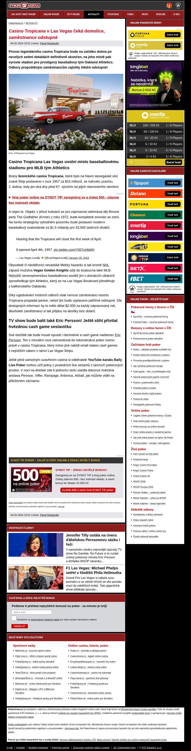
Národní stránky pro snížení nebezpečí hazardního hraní (139, 740)
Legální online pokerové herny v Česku (152, 415)
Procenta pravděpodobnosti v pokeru (151, 360)
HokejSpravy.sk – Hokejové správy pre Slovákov (39, 698)
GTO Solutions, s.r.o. (152, 747)
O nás (10, 747)
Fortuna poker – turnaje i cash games (151, 443)
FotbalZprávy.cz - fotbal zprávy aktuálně (34, 661)
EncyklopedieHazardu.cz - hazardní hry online (93, 661)
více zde (61, 506)
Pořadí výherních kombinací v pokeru (151, 355)
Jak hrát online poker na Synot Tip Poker (153, 437)
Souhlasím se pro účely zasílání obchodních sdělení (57, 619)
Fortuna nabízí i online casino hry (149, 531)
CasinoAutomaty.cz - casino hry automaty (90, 672)
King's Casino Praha (143, 470)
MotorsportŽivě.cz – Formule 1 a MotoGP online (38, 678)
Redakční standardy (38, 747)
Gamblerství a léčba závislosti (147, 514)
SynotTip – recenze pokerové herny (150, 316)
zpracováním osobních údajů (45, 619)
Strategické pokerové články (147, 404)
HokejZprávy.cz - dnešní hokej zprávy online (37, 667)
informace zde (72, 728)
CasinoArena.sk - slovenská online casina (90, 693)
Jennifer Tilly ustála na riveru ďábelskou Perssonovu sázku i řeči (93, 539)
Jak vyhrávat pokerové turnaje (148, 366)
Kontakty (20, 747)
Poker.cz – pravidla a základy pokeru (88, 650)
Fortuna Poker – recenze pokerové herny (153, 322)
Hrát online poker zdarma (145, 421)
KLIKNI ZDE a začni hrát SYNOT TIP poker (88, 490)
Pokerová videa (140, 399)
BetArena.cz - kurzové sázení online (33, 650)
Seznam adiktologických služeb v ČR (77, 740)
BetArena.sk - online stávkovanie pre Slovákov (38, 683)
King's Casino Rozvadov (145, 465)
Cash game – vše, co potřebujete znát (151, 371)
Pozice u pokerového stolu (146, 382)
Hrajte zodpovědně (16, 503)
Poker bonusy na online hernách (149, 426)
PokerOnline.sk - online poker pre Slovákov (91, 698)
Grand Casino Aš (141, 476)
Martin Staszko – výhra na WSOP (149, 498)
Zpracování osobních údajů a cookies (91, 747)
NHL (105, 265)
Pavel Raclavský (49, 43)
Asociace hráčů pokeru (144, 525)
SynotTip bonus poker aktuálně (148, 333)
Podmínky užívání (60, 747)
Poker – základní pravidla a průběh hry (152, 349)
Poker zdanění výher (143, 520)
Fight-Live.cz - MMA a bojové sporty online (36, 656)
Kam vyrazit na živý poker (145, 454)
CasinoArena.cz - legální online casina (89, 656)
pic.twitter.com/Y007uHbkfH (74, 250)
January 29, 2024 (79, 257)
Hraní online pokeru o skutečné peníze (152, 432)
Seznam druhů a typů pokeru (147, 393)
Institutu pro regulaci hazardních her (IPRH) (79, 713)
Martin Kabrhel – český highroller (149, 503)
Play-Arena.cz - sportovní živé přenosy (89, 678)
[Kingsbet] (154, 106)
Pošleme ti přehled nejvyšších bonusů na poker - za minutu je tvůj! (59, 606)
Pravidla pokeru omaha (144, 388)
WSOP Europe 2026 (143, 487)
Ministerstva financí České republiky (138, 709)
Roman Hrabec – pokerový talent (149, 492)
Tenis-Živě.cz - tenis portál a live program (35, 672)
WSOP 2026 (139, 481)
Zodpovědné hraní (141, 713)
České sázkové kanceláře (145, 536)
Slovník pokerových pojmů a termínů (151, 377)
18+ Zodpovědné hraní (124, 747)
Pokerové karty (140, 459)
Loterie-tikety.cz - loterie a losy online (88, 667)
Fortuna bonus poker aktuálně (147, 338)
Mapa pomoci (103, 740)
